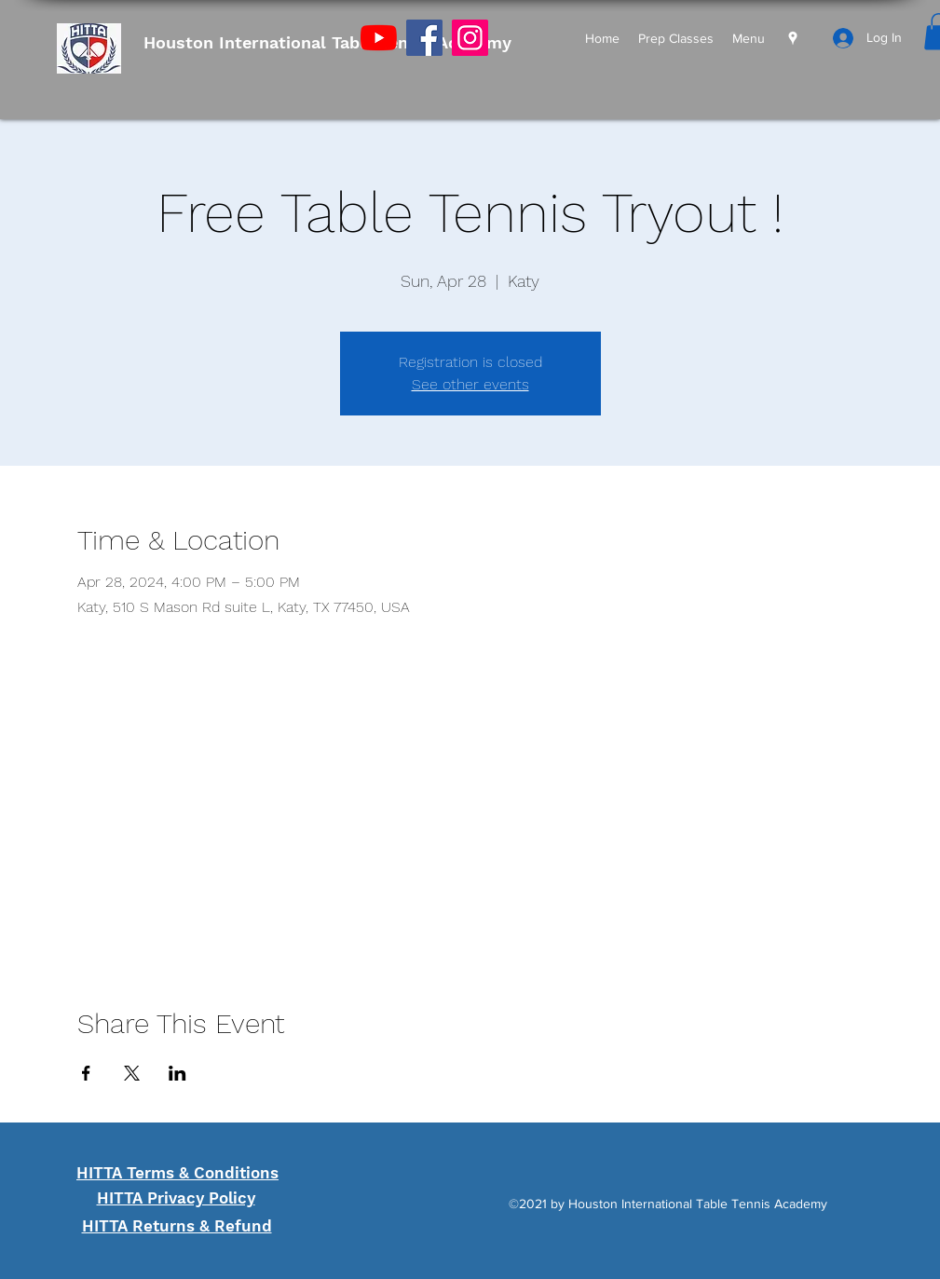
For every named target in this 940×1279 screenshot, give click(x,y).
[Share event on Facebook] (86, 1073)
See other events (470, 384)
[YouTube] (379, 38)
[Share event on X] (132, 1073)
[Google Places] (792, 38)
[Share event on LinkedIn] (177, 1073)
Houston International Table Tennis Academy (327, 42)
